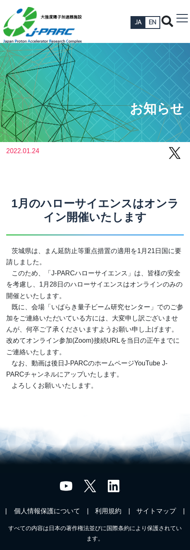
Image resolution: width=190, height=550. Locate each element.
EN (152, 22)
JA (138, 22)
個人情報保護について (47, 510)
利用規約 (108, 510)
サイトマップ (156, 510)
